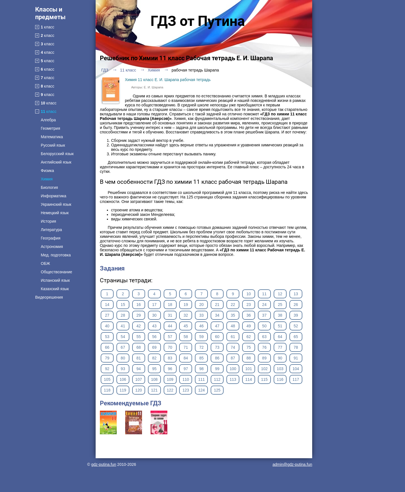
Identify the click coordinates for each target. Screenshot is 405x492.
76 (264, 347)
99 (217, 368)
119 (123, 390)
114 (248, 379)
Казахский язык (55, 289)
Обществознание (56, 272)
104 (295, 368)
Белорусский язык (57, 153)
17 (154, 304)
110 (186, 379)
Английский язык (56, 162)
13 (296, 294)
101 (248, 368)
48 (233, 326)
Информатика (53, 196)
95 (154, 368)
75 (248, 347)
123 (186, 390)
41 (123, 326)
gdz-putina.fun (103, 464)
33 (201, 315)
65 (296, 336)
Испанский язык (55, 280)
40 (107, 326)
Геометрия (50, 128)
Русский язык (53, 145)
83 (170, 358)
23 (248, 304)
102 (264, 368)
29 (138, 315)
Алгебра (48, 120)
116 (280, 379)
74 (233, 347)
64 (280, 336)
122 (170, 390)
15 (123, 304)
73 (217, 347)
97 (186, 368)
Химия (47, 179)
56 (154, 336)
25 (280, 304)
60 (217, 336)
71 (186, 347)
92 (107, 368)
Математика (52, 137)
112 (217, 379)
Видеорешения (49, 297)
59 (201, 336)
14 (107, 304)
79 (107, 358)
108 (154, 379)
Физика (47, 170)
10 (248, 294)
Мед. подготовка (56, 255)
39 (296, 315)
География (50, 238)
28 (123, 315)
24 (264, 304)
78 (296, 347)
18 (170, 304)
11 (264, 294)
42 (138, 326)
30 (154, 315)
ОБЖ (45, 263)
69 (154, 347)
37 (264, 315)
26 (296, 304)
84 (186, 358)
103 (280, 368)
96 (170, 368)
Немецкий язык (55, 213)
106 (123, 379)
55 (138, 336)
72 (201, 347)
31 (170, 315)
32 (186, 315)
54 (123, 336)
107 (138, 379)
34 (217, 315)
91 (296, 358)
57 (170, 336)
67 (123, 347)
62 (248, 336)
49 (248, 326)
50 (264, 326)
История (48, 221)
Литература (51, 229)
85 (201, 358)
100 (233, 368)
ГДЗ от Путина (197, 21)
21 (217, 304)
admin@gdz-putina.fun (292, 464)
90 (280, 358)
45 (186, 326)
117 (295, 379)
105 (107, 379)
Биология (49, 187)
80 (123, 358)
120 (138, 390)
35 (233, 315)
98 (201, 368)
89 (264, 358)
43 (154, 326)
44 (170, 326)
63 (264, 336)
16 (138, 304)
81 (138, 358)
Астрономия (52, 246)
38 (280, 315)
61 (233, 336)
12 (280, 294)
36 (248, 315)
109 (170, 379)
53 (107, 336)
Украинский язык (56, 204)
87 (233, 358)
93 (123, 368)
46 (201, 326)
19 (186, 304)
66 (107, 347)
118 (107, 390)
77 (280, 347)
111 (201, 379)
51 (280, 326)
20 (201, 304)
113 (233, 379)
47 (217, 326)
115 (264, 379)
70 (170, 347)
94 (138, 368)
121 (154, 390)
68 (138, 347)
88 (248, 358)
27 (107, 315)
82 (154, 358)
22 (233, 304)
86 (217, 358)
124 (201, 390)
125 (217, 390)
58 (186, 336)
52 (296, 326)
